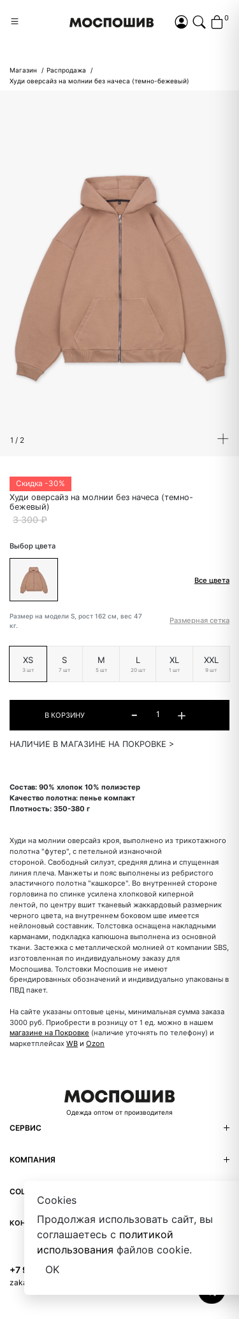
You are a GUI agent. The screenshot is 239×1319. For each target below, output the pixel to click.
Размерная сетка (199, 620)
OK (52, 1270)
